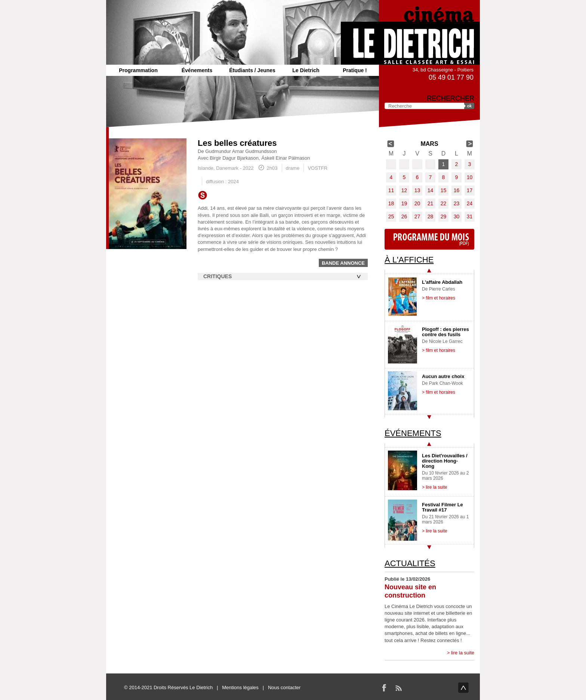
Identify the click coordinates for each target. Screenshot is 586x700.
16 (457, 190)
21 (431, 203)
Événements (197, 70)
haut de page (463, 687)
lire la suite (462, 653)
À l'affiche (409, 259)
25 (391, 216)
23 (457, 203)
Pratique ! (355, 70)
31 (470, 216)
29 (444, 216)
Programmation (138, 70)
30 (457, 216)
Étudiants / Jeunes (252, 70)
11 (391, 190)
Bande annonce (343, 263)
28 (431, 216)
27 (417, 216)
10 (470, 177)
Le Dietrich (305, 70)
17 (470, 190)
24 (470, 203)
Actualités (410, 563)
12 (404, 190)
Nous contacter (284, 687)
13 (417, 190)
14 (431, 190)
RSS (398, 687)
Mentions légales (240, 687)
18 (391, 203)
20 (417, 203)
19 (404, 203)
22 (444, 203)
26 (404, 216)
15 (444, 190)
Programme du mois (429, 239)
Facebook (384, 687)
